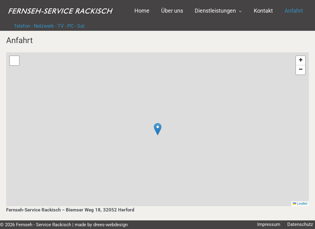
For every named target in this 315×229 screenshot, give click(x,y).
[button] (220, 11)
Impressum (273, 224)
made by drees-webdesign (101, 224)
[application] (241, 11)
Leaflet (300, 203)
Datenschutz (302, 224)
